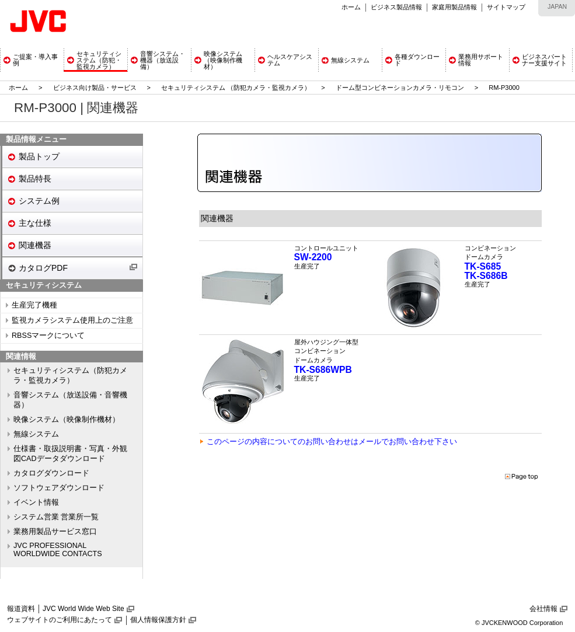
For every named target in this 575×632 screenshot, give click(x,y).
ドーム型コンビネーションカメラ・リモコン (400, 87)
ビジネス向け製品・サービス (95, 87)
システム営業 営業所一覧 (56, 517)
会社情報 (543, 609)
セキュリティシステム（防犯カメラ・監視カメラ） (70, 375)
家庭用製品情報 (454, 7)
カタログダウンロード (51, 473)
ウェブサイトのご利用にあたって (59, 620)
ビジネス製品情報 (396, 7)
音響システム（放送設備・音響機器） (70, 400)
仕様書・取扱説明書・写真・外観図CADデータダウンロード (70, 454)
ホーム (351, 7)
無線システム (36, 434)
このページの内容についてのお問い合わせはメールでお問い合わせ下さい (332, 441)
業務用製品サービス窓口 (55, 532)
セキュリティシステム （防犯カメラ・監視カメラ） (236, 87)
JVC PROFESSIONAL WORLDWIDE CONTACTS (57, 550)
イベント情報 (36, 502)
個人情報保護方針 (158, 620)
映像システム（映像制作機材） (66, 419)
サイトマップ (506, 7)
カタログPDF (43, 268)
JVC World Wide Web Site (83, 609)
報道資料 (21, 609)
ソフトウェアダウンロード (58, 488)
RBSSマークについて (48, 335)
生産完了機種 (34, 305)
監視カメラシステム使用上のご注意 (72, 320)
